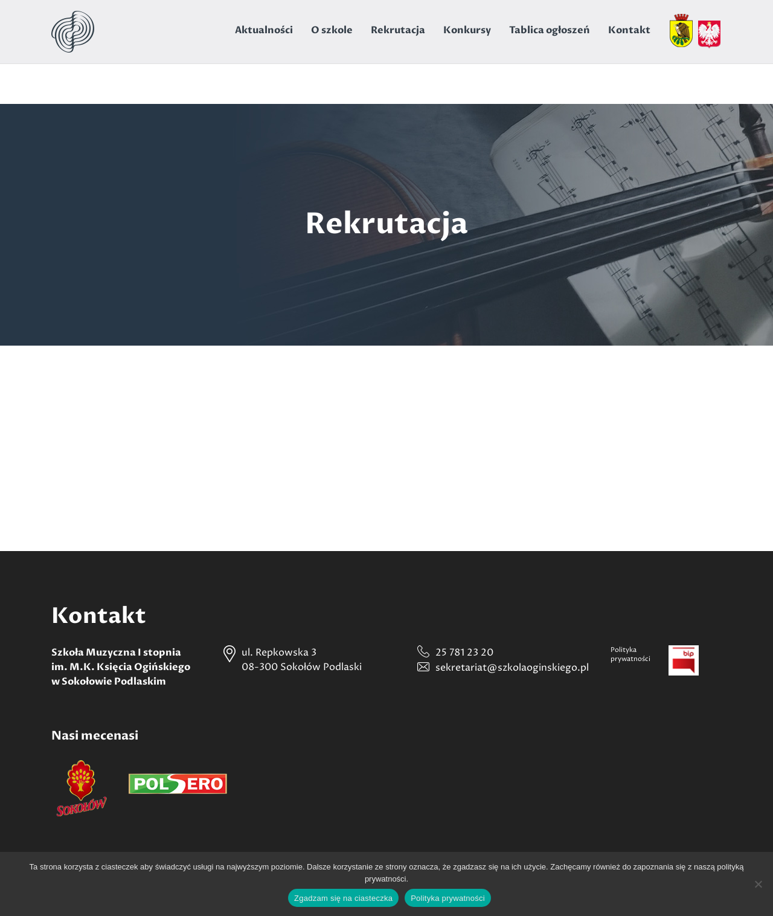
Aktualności (264, 30)
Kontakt (629, 30)
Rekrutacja (398, 30)
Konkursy (467, 30)
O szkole (332, 30)
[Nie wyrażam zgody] (758, 884)
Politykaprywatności (630, 654)
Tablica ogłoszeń (549, 30)
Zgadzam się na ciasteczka (343, 898)
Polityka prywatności (448, 898)
